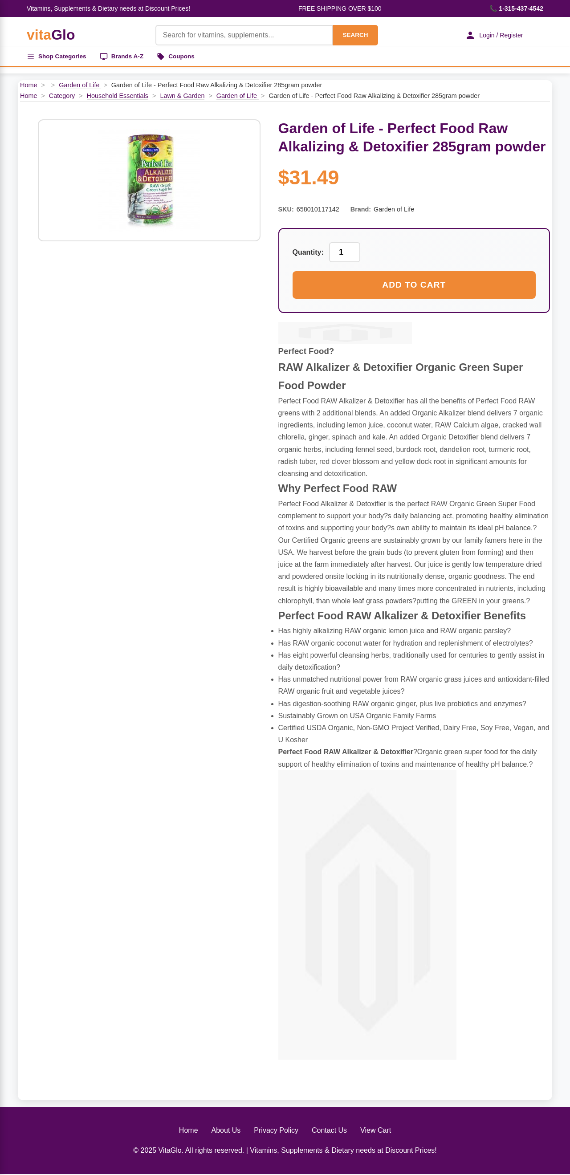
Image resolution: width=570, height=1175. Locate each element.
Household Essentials (117, 96)
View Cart (375, 1131)
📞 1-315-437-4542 (516, 8)
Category (62, 96)
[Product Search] (241, 35)
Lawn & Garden (182, 96)
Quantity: (308, 253)
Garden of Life (80, 86)
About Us (226, 1131)
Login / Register (492, 35)
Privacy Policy (276, 1131)
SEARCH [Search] (352, 35)
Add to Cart (414, 286)
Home (28, 86)
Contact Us (329, 1131)
